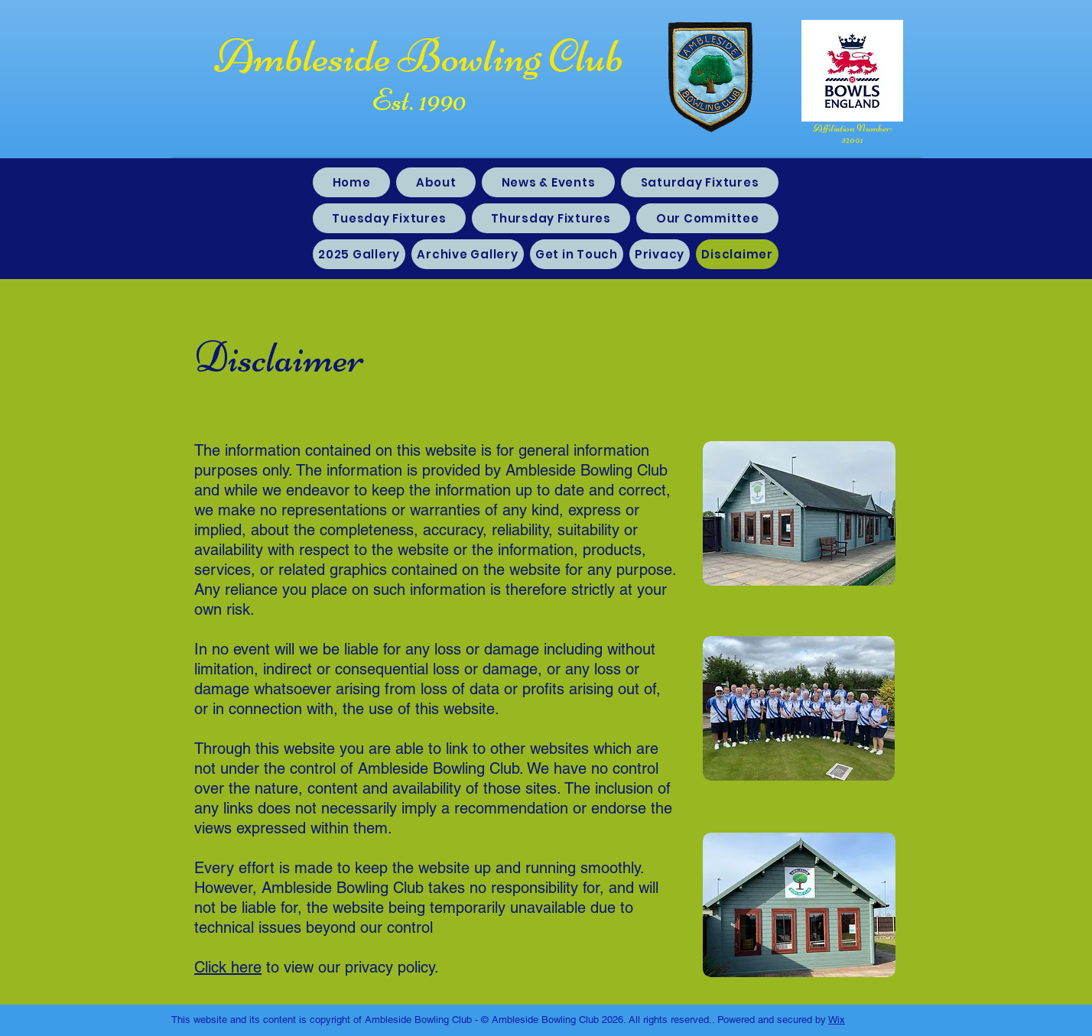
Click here (228, 967)
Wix (836, 1019)
